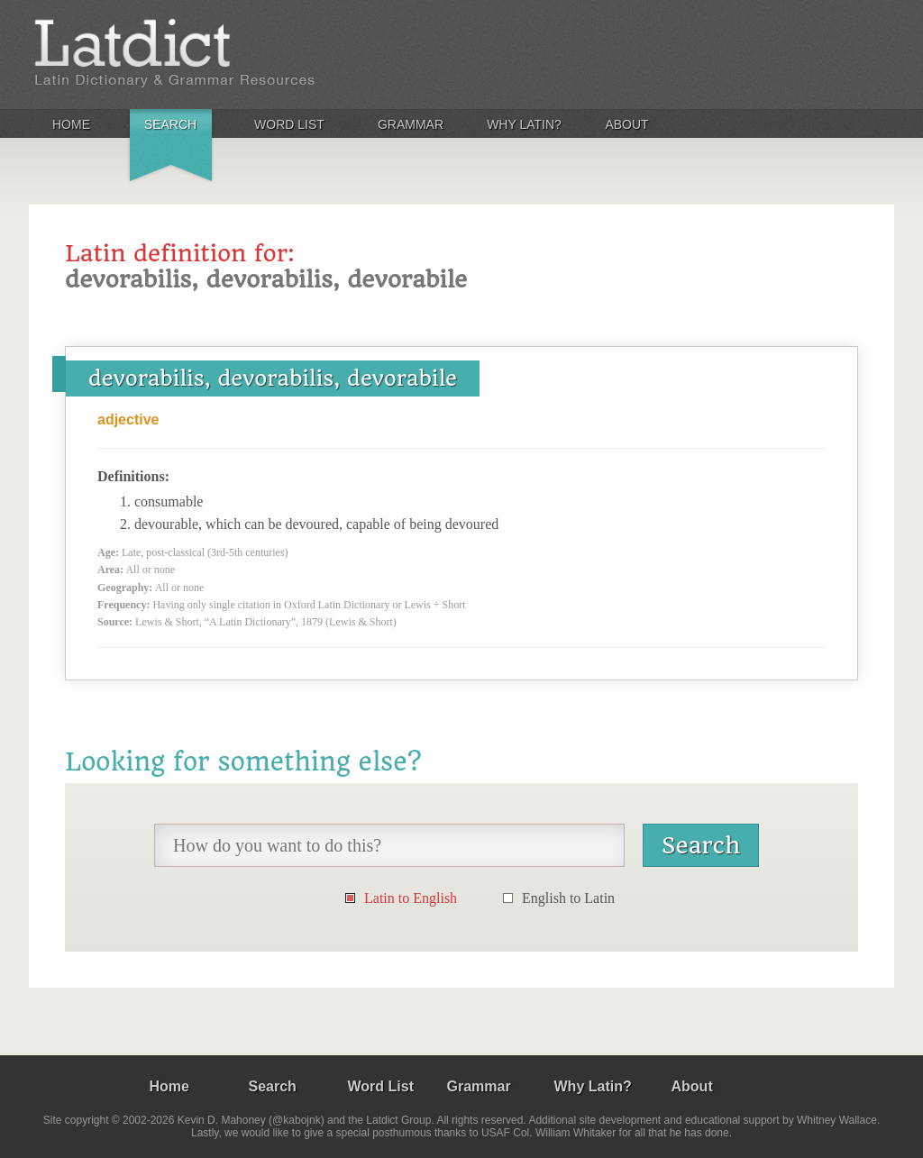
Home (71, 124)
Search (170, 124)
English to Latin (568, 898)
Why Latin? (524, 124)
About (626, 124)
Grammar (410, 124)
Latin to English (410, 898)
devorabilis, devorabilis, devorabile (272, 378)
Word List (289, 124)
